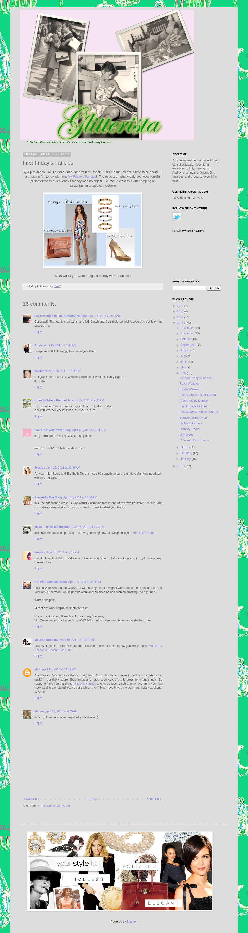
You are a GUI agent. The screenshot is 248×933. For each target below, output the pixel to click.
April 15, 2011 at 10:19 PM (77, 640)
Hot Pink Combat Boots (50, 582)
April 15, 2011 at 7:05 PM (62, 552)
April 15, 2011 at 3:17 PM (88, 527)
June (183, 362)
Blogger (132, 921)
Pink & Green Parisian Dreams (199, 412)
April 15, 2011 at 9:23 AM (88, 400)
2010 (180, 466)
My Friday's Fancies (82, 176)
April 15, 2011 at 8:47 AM (65, 370)
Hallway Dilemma (191, 423)
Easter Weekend (190, 389)
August (185, 350)
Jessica (39, 467)
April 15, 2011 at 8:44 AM (60, 345)
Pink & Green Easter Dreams (198, 395)
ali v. (37, 669)
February (186, 453)
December (187, 328)
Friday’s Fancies (85, 683)
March (184, 447)
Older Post (154, 799)
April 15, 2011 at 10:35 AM (89, 430)
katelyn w (40, 370)
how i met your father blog (52, 430)
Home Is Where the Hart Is (52, 400)
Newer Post (31, 799)
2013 (180, 311)
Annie (38, 345)
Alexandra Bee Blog (48, 497)
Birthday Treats (189, 429)
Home (93, 799)
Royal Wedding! (190, 383)
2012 (180, 317)
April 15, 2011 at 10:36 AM (63, 467)
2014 (180, 306)
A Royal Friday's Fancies (196, 378)
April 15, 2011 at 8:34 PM (84, 582)
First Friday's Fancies (193, 406)
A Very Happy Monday (194, 400)
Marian (39, 711)
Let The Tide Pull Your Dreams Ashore (60, 316)
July (183, 356)
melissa (39, 552)
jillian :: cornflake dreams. (52, 527)
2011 (180, 323)
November (187, 333)
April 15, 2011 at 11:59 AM (80, 497)
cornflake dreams (144, 533)
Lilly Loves (186, 434)
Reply (38, 332)
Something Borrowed (193, 417)
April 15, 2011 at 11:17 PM (59, 669)
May (183, 367)
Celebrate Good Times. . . (196, 440)
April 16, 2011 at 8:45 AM (61, 711)
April (183, 373)
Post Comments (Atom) (55, 806)
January (186, 459)
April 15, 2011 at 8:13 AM (104, 316)
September (187, 345)
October (186, 339)
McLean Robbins (46, 640)
